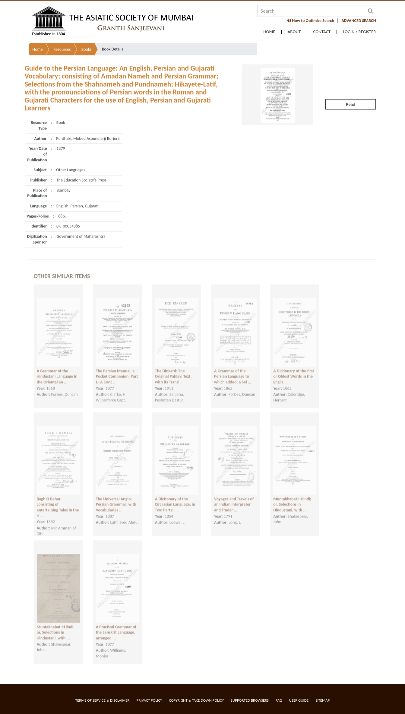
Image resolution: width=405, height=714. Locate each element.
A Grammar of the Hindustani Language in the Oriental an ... (57, 371)
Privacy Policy (149, 700)
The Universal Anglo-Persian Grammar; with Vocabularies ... (116, 499)
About (294, 32)
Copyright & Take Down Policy (196, 700)
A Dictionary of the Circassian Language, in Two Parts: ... (175, 499)
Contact (322, 32)
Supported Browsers (250, 700)
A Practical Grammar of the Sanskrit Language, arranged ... (116, 627)
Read (350, 91)
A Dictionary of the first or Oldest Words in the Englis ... (293, 371)
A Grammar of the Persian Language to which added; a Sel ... (232, 371)
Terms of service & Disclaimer (102, 700)
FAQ (279, 700)
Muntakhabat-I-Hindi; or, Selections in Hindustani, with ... (292, 499)
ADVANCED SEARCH (358, 20)
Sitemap (322, 700)
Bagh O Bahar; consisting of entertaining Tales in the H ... (58, 502)
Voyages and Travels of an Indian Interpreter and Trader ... (234, 499)
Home (269, 32)
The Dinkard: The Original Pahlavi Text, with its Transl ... (173, 371)
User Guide (298, 700)
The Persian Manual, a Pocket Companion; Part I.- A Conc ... (117, 371)
